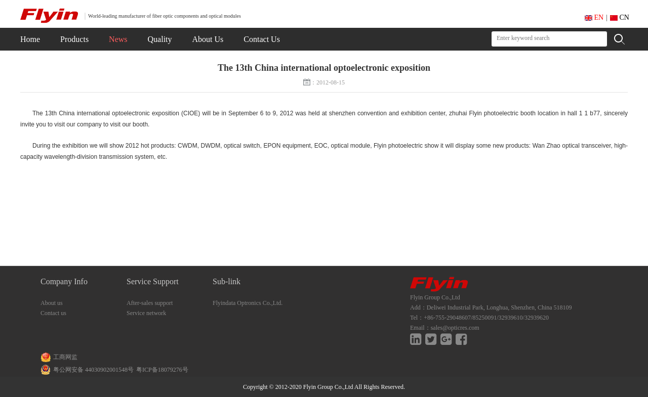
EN (594, 17)
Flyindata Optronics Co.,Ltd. (247, 302)
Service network (146, 313)
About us (51, 302)
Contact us (53, 313)
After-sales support (150, 302)
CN (619, 17)
